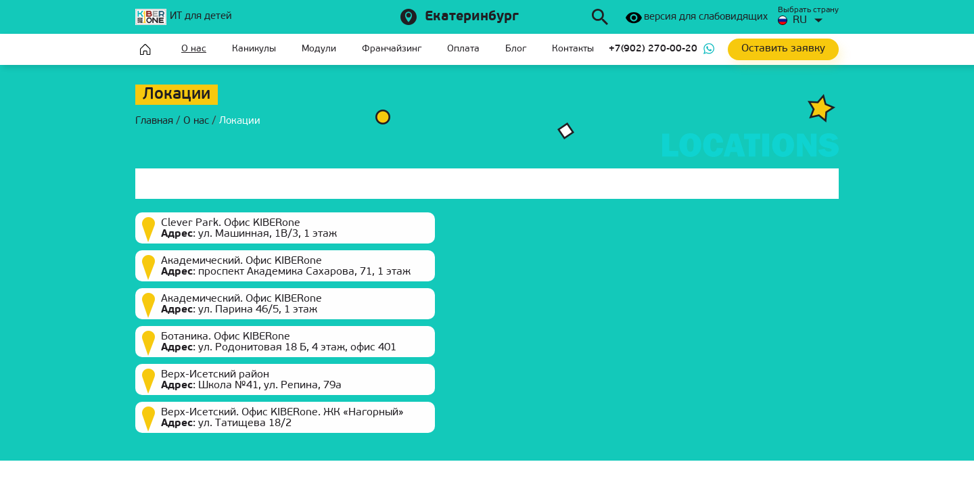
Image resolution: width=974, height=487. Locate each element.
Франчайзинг (391, 49)
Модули (319, 49)
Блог (515, 49)
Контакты (573, 49)
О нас (193, 49)
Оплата (463, 49)
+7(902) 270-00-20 (653, 49)
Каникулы (254, 49)
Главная (145, 49)
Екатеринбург (472, 17)
